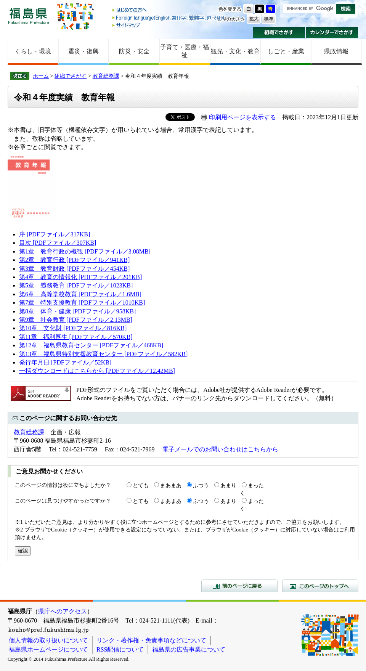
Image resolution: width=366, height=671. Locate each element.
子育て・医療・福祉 (184, 51)
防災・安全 (134, 51)
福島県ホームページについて (48, 649)
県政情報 (336, 51)
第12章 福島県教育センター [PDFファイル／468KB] (91, 345)
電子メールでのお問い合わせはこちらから (220, 449)
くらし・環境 (32, 51)
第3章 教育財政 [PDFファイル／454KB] (74, 268)
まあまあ (170, 485)
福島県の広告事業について (188, 649)
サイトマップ (169, 25)
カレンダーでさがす (332, 32)
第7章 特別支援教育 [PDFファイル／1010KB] (82, 302)
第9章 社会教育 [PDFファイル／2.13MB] (75, 319)
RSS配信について (120, 649)
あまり (228, 485)
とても (141, 485)
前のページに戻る (239, 586)
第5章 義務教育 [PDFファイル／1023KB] (76, 285)
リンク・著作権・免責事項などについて (151, 640)
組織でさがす (279, 32)
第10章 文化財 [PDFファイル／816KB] (73, 328)
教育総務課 (106, 76)
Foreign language (169, 17)
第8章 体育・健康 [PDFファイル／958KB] (77, 311)
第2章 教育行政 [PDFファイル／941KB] (74, 260)
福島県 (29, 16)
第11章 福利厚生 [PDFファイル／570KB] (76, 337)
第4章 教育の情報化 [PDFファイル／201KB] (80, 277)
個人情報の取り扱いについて (48, 640)
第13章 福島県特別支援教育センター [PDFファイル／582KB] (103, 354)
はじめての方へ (169, 10)
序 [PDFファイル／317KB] (54, 234)
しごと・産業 (286, 51)
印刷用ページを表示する (242, 117)
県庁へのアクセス (62, 611)
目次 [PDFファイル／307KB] (57, 242)
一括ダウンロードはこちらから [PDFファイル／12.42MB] (97, 371)
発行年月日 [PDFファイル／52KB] (65, 362)
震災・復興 (83, 51)
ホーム (41, 76)
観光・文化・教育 (235, 51)
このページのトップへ (320, 586)
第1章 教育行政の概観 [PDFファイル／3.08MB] (85, 251)
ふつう (201, 485)
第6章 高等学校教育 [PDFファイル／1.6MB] (80, 294)
